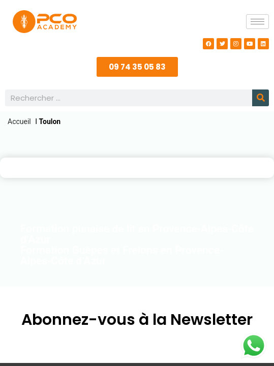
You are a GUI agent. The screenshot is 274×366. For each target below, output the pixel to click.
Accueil (19, 121)
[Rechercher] (260, 97)
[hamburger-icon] (257, 21)
